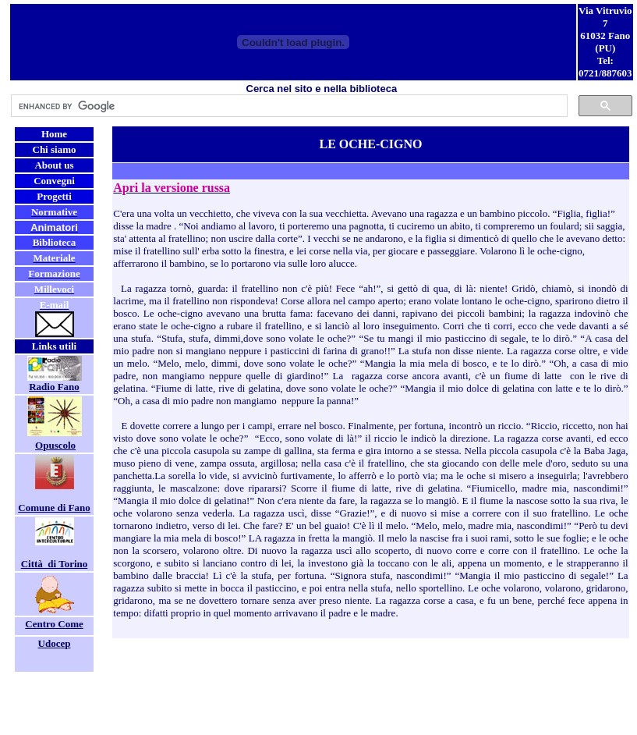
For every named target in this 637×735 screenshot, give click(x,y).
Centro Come (54, 624)
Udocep (54, 643)
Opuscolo (55, 445)
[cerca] (288, 106)
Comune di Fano (54, 507)
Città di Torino (54, 564)
